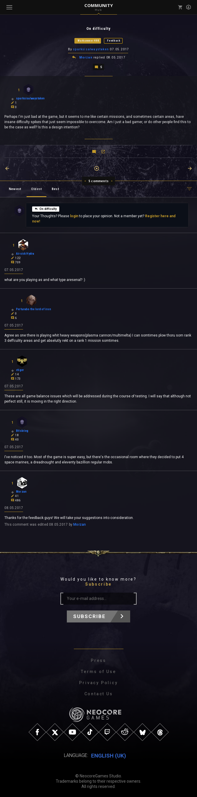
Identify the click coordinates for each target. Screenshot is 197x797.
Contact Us (98, 693)
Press (98, 660)
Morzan (86, 57)
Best (55, 188)
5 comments (98, 180)
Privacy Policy (98, 682)
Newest (15, 188)
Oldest (36, 188)
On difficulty (45, 208)
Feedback (114, 40)
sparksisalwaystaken (91, 49)
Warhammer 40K (88, 40)
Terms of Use (98, 671)
